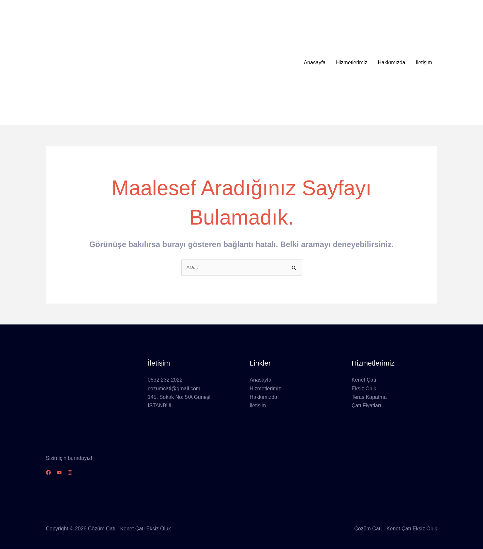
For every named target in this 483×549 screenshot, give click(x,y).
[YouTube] (63, 472)
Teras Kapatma (369, 397)
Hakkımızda (391, 62)
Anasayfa (315, 62)
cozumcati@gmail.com (174, 389)
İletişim (424, 62)
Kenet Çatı (364, 380)
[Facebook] (48, 472)
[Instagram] (77, 472)
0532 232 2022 (165, 380)
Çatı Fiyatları (366, 406)
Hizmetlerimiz (351, 62)
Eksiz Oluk (364, 389)
